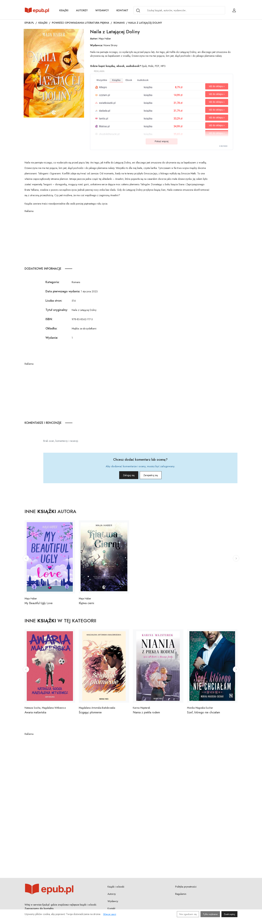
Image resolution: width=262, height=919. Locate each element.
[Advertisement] (117, 238)
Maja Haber (105, 38)
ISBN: (49, 319)
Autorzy (82, 10)
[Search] (138, 10)
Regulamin (180, 894)
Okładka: (51, 328)
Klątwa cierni (86, 603)
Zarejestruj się (156, 475)
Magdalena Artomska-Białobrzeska (97, 708)
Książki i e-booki (116, 886)
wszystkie (101, 80)
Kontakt (122, 10)
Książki (63, 10)
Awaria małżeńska (35, 712)
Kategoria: (52, 282)
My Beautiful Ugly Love (39, 603)
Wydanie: (51, 337)
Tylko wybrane (210, 914)
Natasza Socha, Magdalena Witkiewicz (45, 708)
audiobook (142, 80)
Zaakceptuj (229, 914)
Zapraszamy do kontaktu (39, 908)
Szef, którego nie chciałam (203, 712)
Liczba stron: (53, 300)
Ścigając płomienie (90, 712)
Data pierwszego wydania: (62, 291)
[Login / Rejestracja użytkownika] (234, 10)
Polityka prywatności (185, 886)
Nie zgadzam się (188, 914)
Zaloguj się (123, 475)
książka (116, 80)
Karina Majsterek (141, 708)
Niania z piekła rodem (146, 712)
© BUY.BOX (223, 146)
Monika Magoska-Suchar (200, 708)
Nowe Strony (110, 45)
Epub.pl (29, 23)
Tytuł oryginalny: (56, 310)
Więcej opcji (109, 914)
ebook (129, 80)
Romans (119, 23)
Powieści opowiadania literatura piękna (80, 23)
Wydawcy (102, 10)
